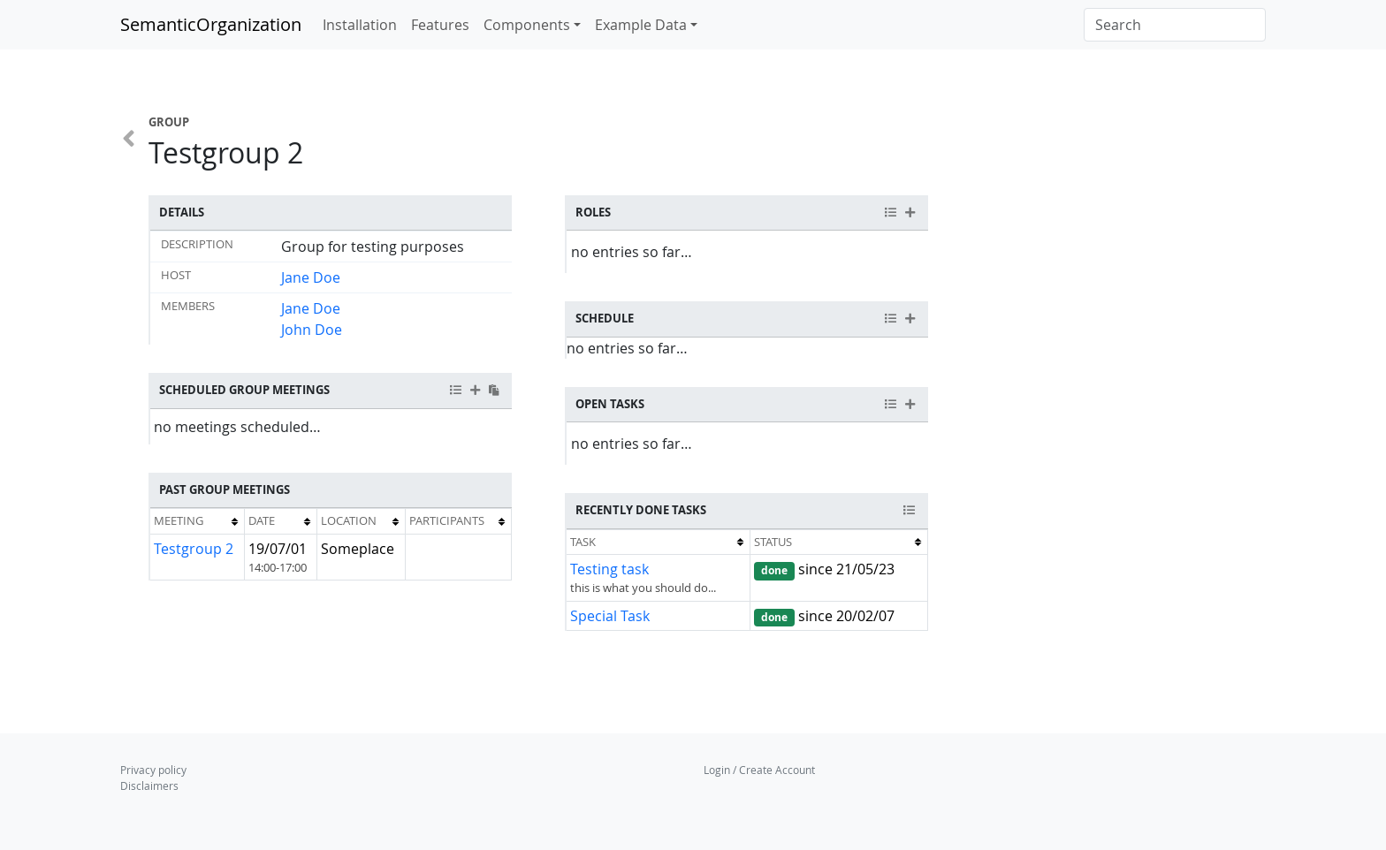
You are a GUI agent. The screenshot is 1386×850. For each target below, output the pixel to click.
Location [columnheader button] (349, 520)
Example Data (641, 24)
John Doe (311, 329)
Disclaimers (149, 785)
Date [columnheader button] (261, 520)
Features (440, 24)
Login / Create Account (759, 770)
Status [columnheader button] (773, 542)
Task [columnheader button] (583, 542)
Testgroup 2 (193, 548)
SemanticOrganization (210, 24)
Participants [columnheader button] (446, 520)
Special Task (610, 616)
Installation (360, 24)
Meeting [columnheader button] (178, 520)
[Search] (1175, 25)
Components (527, 24)
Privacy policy (153, 770)
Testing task (609, 569)
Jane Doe (310, 277)
